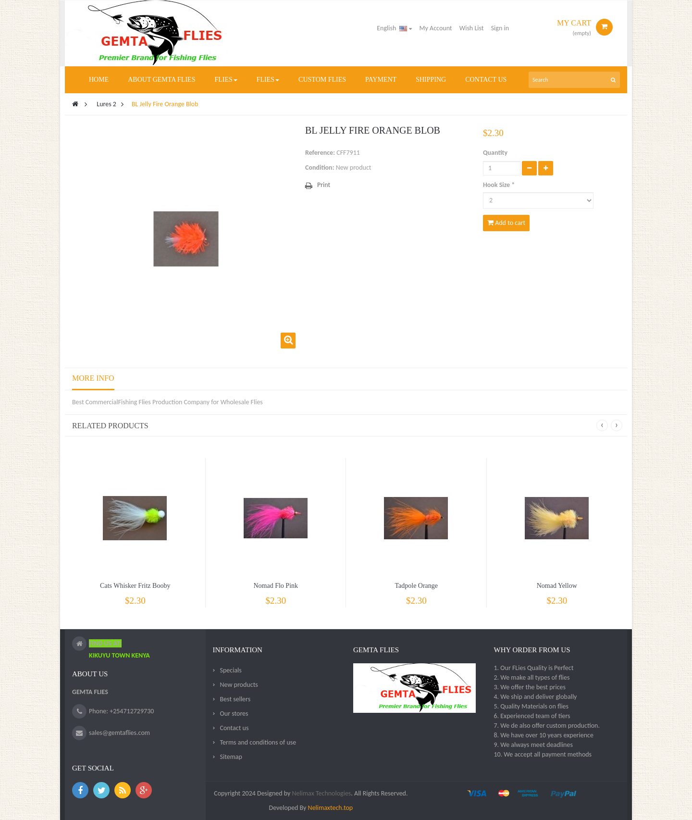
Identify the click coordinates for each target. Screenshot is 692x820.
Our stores (234, 713)
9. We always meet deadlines (533, 745)
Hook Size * (499, 185)
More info (93, 378)
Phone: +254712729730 (121, 711)
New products (239, 685)
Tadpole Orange (416, 585)
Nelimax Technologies (320, 793)
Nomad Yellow (557, 585)
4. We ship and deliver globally (535, 697)
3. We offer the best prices (530, 687)
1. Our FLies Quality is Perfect (533, 668)
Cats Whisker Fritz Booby (135, 585)
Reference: (320, 153)
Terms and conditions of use (258, 742)
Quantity (495, 153)
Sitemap (231, 757)
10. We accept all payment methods (543, 754)
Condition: (319, 167)
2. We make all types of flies (531, 677)
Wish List (471, 28)
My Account (436, 28)
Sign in (500, 28)
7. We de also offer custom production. (547, 725)
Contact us (234, 728)
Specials (231, 670)
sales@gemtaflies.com (119, 733)
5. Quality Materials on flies (531, 706)
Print (323, 185)
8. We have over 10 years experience (543, 735)
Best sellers (235, 699)
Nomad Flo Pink (275, 585)
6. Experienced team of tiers (532, 716)
